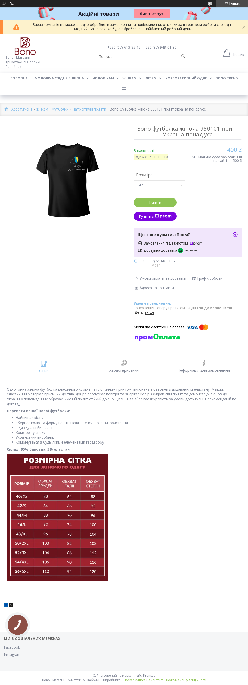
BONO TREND (227, 78)
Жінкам (129, 78)
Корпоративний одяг (186, 78)
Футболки (60, 109)
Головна (19, 78)
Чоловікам (103, 78)
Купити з (155, 216)
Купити (155, 202)
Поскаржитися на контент (143, 680)
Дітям (151, 78)
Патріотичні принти (89, 109)
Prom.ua (149, 675)
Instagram (12, 654)
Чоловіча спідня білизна (59, 78)
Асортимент (21, 109)
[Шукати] (183, 56)
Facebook (12, 647)
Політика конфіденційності (186, 680)
